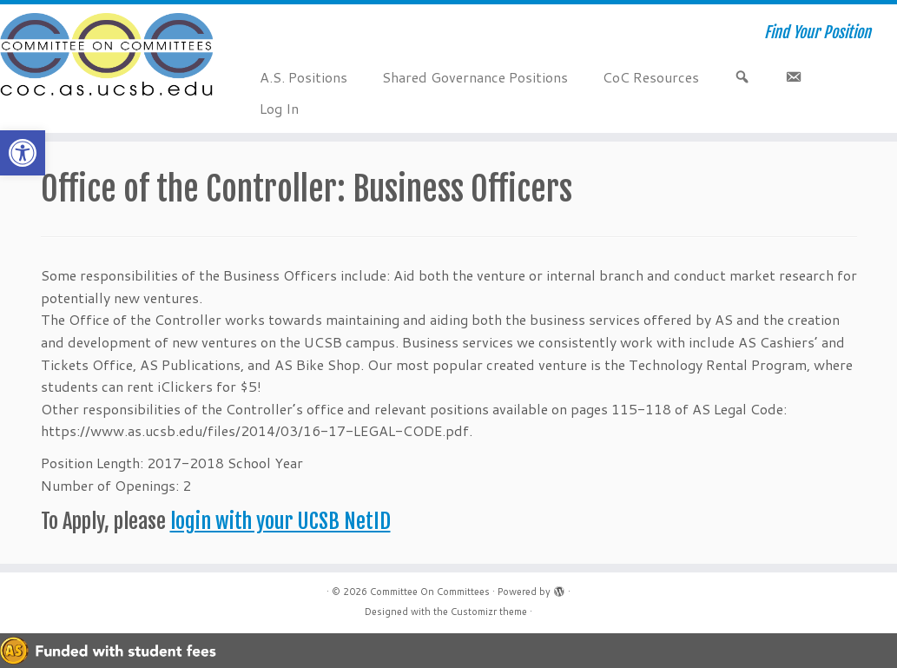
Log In (279, 108)
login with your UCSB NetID (280, 521)
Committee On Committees (430, 592)
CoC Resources (651, 77)
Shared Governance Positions (475, 77)
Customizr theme (489, 611)
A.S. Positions (303, 77)
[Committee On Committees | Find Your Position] (105, 56)
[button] (22, 152)
